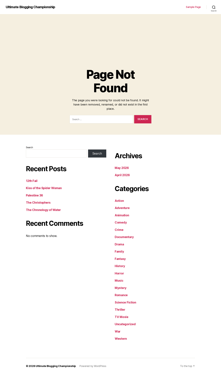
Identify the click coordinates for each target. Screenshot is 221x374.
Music (119, 280)
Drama (119, 244)
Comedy (121, 222)
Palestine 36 (34, 195)
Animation (122, 215)
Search (29, 147)
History (120, 266)
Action (119, 201)
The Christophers (38, 202)
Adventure (122, 208)
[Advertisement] (110, 35)
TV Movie (121, 317)
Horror (119, 273)
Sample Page (193, 7)
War (118, 331)
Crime (119, 230)
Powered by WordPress (92, 366)
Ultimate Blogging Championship (30, 7)
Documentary (124, 237)
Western (121, 338)
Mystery (120, 288)
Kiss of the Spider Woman (44, 188)
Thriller (120, 309)
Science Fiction (125, 302)
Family (119, 251)
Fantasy (120, 259)
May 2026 (122, 168)
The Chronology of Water (43, 210)
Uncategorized (125, 324)
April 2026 (122, 175)
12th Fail (31, 181)
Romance (121, 295)
